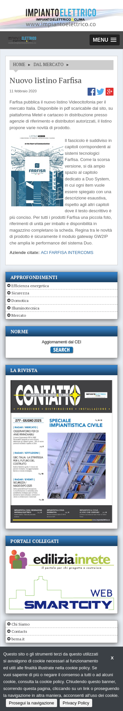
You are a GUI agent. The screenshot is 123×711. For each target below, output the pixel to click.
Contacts (19, 631)
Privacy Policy (76, 702)
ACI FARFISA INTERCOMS (67, 252)
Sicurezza (20, 292)
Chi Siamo (20, 624)
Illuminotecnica (25, 308)
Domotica (20, 300)
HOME (19, 64)
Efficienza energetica (30, 285)
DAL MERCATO (48, 64)
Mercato (18, 315)
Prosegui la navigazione (31, 702)
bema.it (18, 638)
